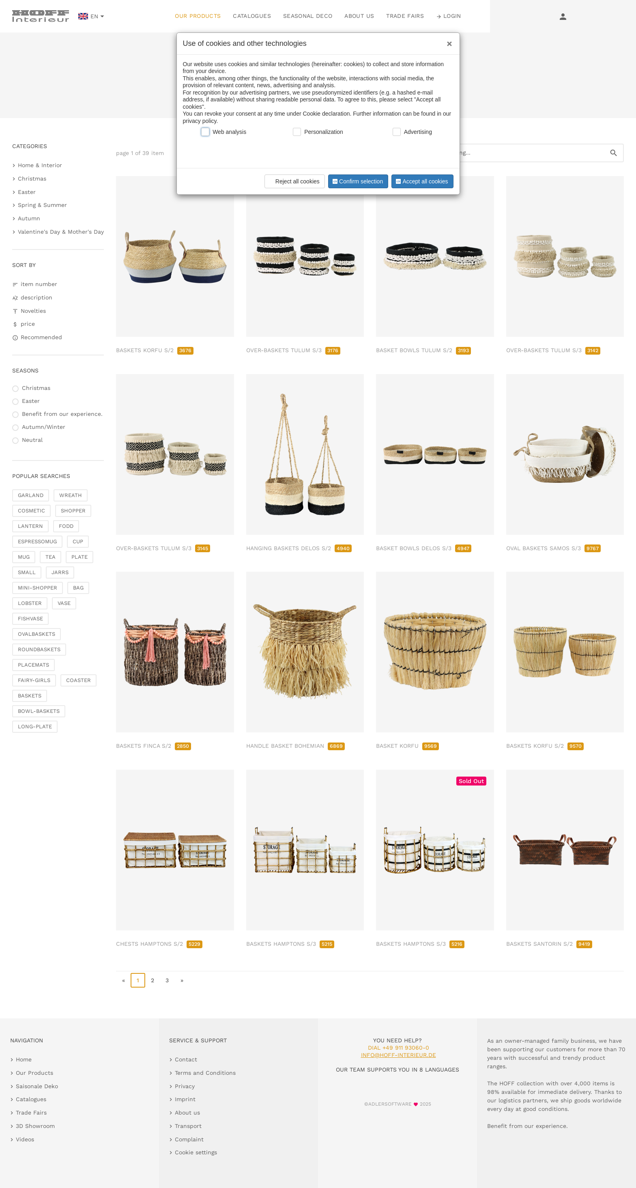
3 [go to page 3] (167, 980)
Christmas (32, 178)
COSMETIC (31, 511)
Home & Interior (40, 165)
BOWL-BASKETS (39, 711)
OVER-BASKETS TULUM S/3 (293, 350)
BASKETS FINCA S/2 (153, 745)
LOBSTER (30, 603)
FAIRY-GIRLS (34, 680)
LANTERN (30, 526)
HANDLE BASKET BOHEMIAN (295, 745)
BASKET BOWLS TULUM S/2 (423, 350)
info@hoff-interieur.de (398, 1055)
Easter (27, 192)
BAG (78, 588)
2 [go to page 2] (152, 980)
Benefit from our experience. (62, 414)
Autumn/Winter (43, 427)
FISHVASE (30, 619)
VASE (64, 603)
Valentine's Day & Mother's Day (61, 231)
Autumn (29, 218)
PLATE (79, 557)
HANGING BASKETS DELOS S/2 (299, 548)
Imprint (185, 1099)
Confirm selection (357, 181)
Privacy (185, 1086)
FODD (66, 526)
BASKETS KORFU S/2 (154, 350)
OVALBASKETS (36, 634)
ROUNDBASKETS (39, 649)
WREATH (70, 495)
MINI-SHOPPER (37, 588)
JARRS (60, 572)
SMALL (27, 572)
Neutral (32, 440)
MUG (24, 557)
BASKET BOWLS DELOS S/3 (423, 548)
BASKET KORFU (407, 745)
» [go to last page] (181, 980)
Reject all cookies (293, 181)
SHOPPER (73, 511)
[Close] (447, 41)
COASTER (78, 680)
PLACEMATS (33, 665)
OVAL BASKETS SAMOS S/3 (553, 548)
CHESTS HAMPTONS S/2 (159, 943)
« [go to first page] (123, 980)
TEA (50, 557)
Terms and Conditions (205, 1073)
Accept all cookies (421, 181)
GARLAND (30, 495)
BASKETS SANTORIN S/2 (549, 943)
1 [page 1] (138, 980)
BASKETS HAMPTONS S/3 (290, 943)
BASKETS (29, 696)
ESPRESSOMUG (37, 541)
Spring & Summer (42, 205)
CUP (78, 541)
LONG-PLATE (35, 726)
